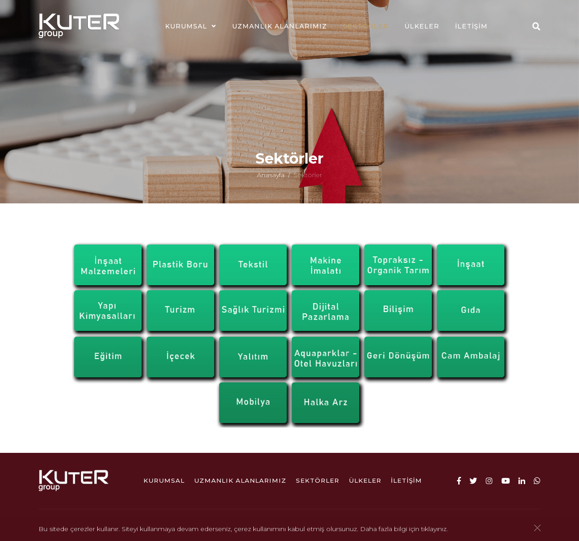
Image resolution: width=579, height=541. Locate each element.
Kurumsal (186, 26)
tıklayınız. (434, 530)
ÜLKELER (421, 26)
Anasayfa (271, 178)
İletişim (471, 26)
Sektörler (366, 26)
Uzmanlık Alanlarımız (279, 26)
